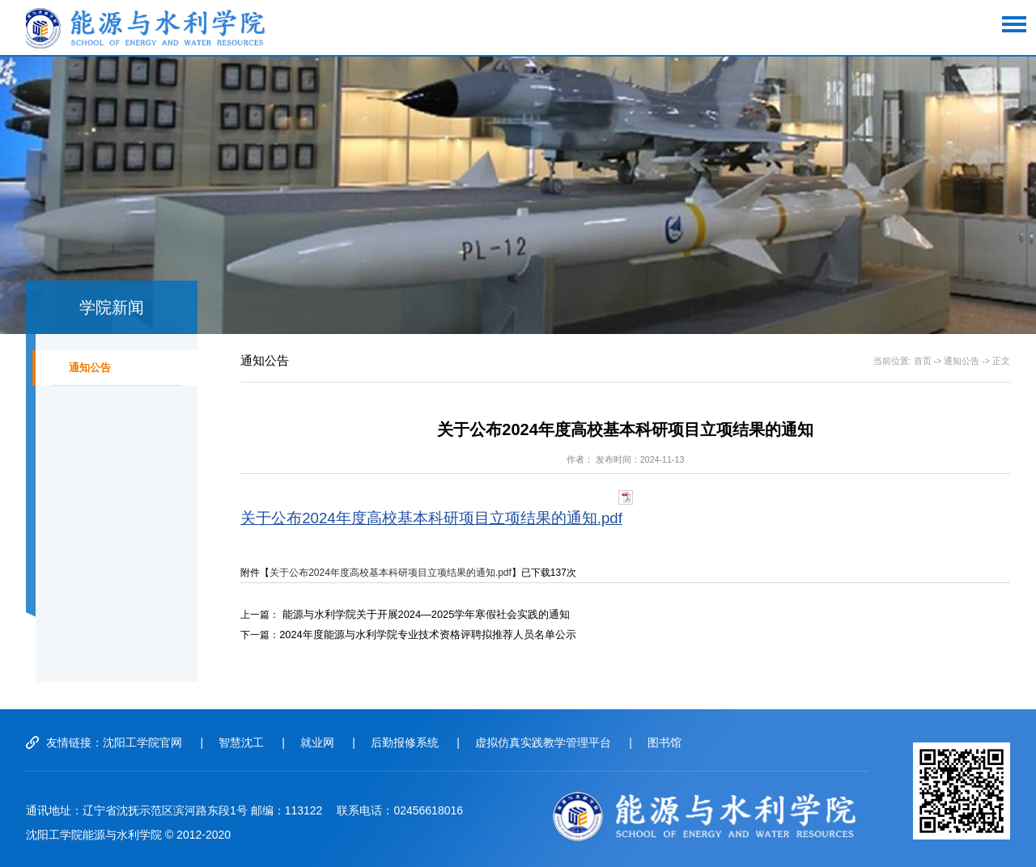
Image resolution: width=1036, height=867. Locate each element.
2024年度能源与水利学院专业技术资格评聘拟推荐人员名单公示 (416, 633)
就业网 (325, 742)
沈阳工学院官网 (142, 742)
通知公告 (93, 373)
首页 (923, 361)
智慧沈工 (245, 742)
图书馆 (683, 742)
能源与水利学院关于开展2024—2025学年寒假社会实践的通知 (415, 614)
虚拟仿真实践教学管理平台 (558, 742)
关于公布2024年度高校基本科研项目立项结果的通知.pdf (431, 518)
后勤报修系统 (416, 742)
